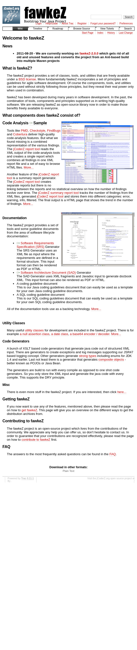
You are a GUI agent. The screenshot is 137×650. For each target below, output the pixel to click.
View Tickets (107, 28)
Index (100, 32)
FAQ (112, 454)
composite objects (111, 359)
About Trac (68, 23)
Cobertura (20, 134)
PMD (24, 130)
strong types (87, 356)
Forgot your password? (102, 23)
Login (38, 23)
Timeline (37, 28)
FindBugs (54, 130)
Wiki (20, 28)
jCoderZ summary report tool (58, 193)
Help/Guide (52, 23)
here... (121, 392)
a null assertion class (35, 334)
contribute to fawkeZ (36, 439)
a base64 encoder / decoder (89, 334)
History (111, 32)
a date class (59, 334)
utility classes (34, 330)
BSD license (27, 79)
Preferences (126, 23)
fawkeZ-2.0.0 (88, 53)
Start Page (87, 32)
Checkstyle (37, 130)
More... (29, 167)
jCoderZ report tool (26, 149)
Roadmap (57, 28)
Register (82, 23)
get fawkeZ (29, 410)
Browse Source (81, 28)
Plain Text (69, 470)
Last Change (126, 32)
